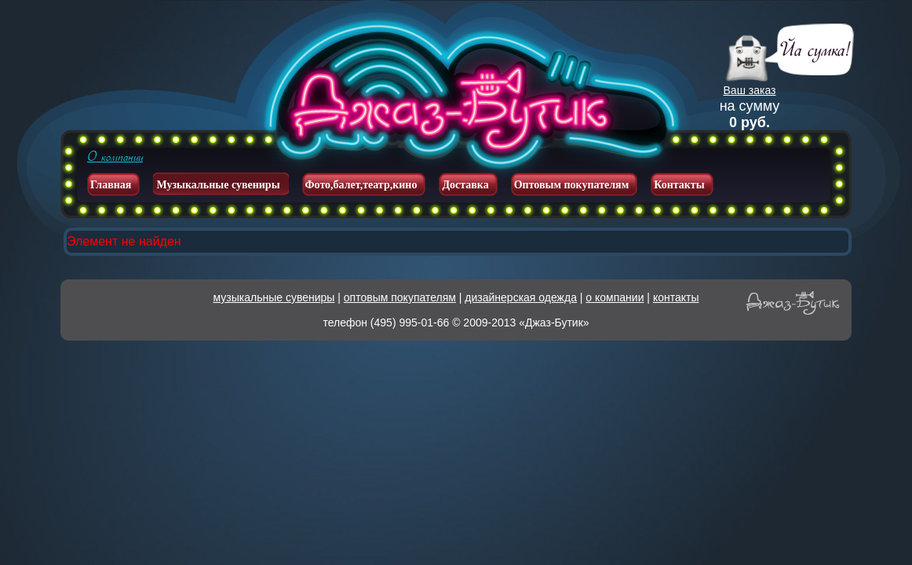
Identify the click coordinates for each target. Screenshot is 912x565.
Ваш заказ (750, 90)
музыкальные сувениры (274, 297)
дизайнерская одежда (521, 297)
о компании (615, 297)
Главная (110, 185)
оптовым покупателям (400, 297)
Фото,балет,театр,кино (361, 185)
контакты (676, 297)
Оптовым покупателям (571, 185)
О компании (115, 157)
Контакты (679, 185)
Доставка (465, 185)
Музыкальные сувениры (217, 185)
